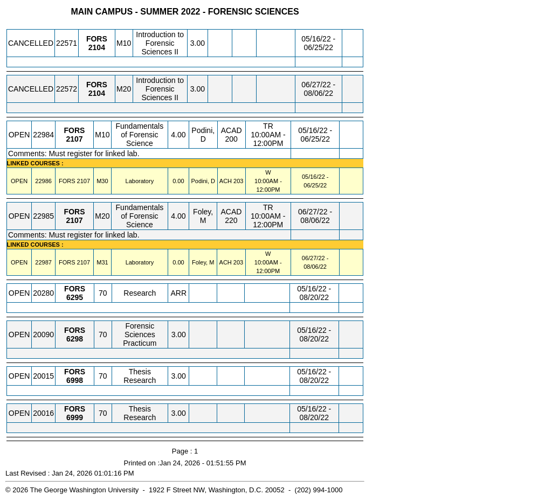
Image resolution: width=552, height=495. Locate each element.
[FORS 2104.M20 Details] (96, 93)
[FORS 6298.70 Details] (74, 338)
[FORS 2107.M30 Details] (83, 181)
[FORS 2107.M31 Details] (83, 262)
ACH (225, 181)
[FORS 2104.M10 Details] (96, 47)
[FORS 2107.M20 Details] (74, 220)
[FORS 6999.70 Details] (74, 417)
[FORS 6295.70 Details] (74, 297)
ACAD (231, 130)
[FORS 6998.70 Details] (74, 380)
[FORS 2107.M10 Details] (74, 139)
